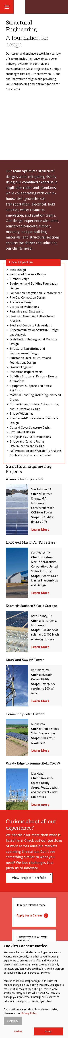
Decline (18, 1031)
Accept (48, 1031)
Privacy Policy (29, 1013)
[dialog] (34, 989)
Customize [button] (12, 1020)
